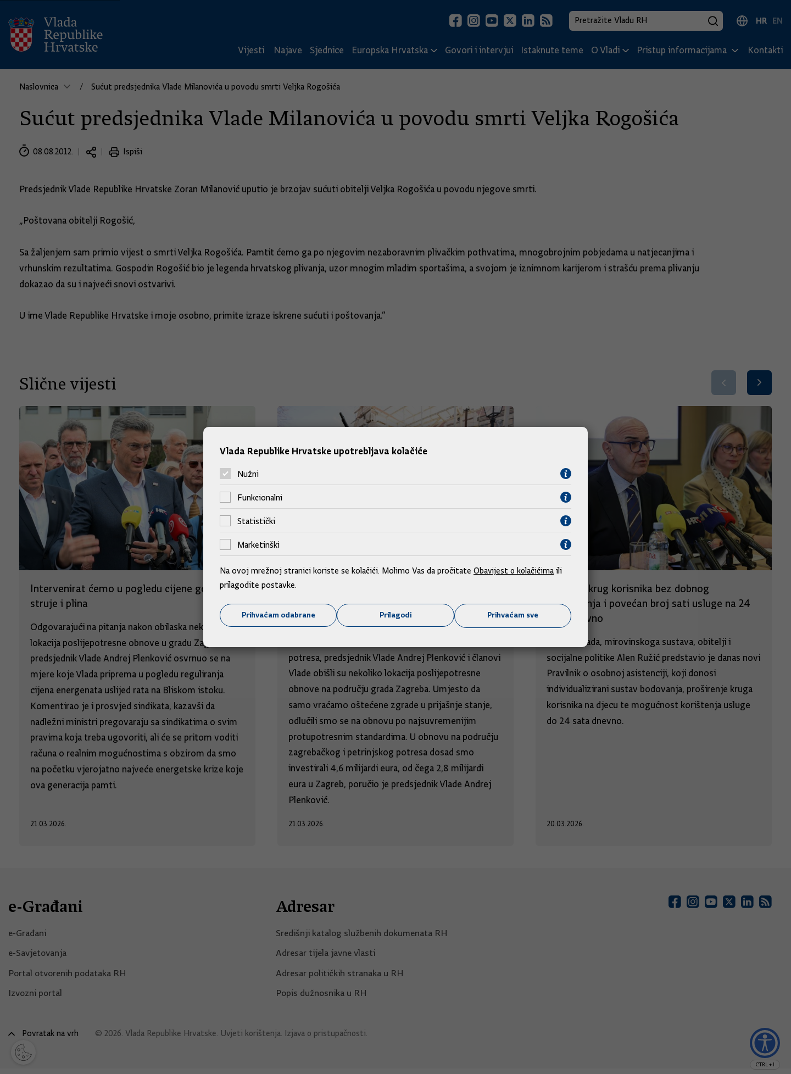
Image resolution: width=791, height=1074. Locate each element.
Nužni (248, 473)
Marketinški (258, 544)
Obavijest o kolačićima (515, 571)
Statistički (256, 521)
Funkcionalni (259, 497)
